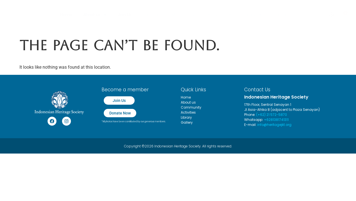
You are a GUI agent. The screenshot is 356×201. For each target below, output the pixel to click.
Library (252, 15)
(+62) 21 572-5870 (271, 114)
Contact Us (284, 15)
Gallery (187, 122)
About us (95, 15)
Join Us (125, 15)
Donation (151, 15)
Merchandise (184, 15)
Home (66, 15)
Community (191, 107)
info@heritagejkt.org (274, 124)
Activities (220, 15)
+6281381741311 (276, 119)
